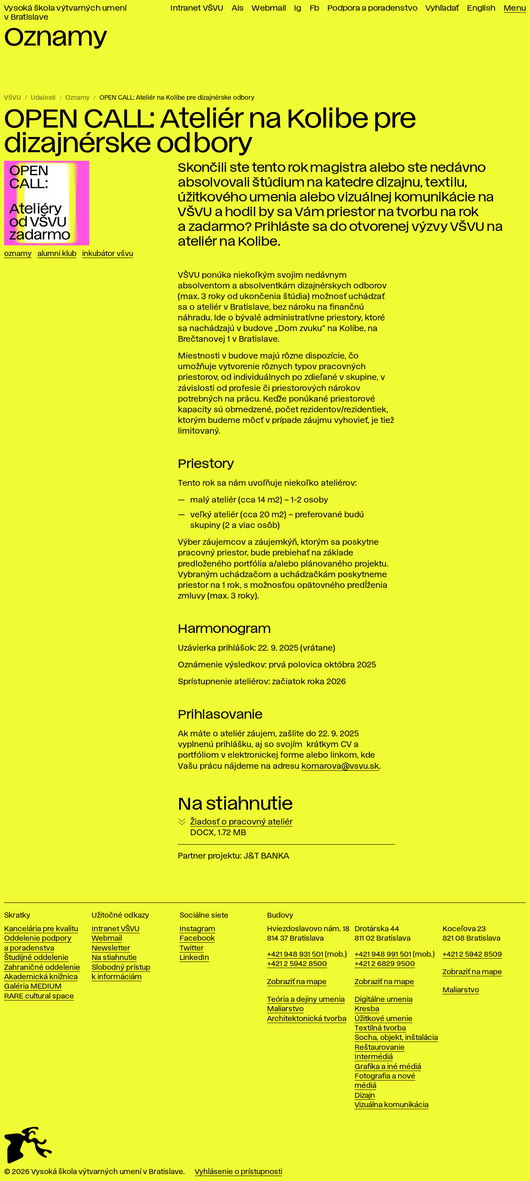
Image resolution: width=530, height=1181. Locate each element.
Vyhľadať (442, 8)
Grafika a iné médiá (388, 1067)
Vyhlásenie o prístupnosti (238, 1172)
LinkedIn (194, 958)
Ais (238, 8)
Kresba (367, 1009)
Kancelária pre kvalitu (41, 929)
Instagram (197, 929)
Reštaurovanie (380, 1047)
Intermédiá (374, 1057)
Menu (515, 8)
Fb (315, 8)
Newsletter (111, 948)
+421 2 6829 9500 (385, 964)
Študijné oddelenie (36, 958)
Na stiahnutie (114, 958)
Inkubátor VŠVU (107, 254)
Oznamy (77, 98)
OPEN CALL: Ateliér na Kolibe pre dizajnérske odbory (176, 98)
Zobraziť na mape (297, 982)
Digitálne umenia (383, 999)
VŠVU (12, 98)
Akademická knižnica (41, 977)
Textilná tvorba (380, 1028)
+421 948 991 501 (383, 954)
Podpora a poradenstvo (372, 8)
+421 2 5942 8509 (472, 954)
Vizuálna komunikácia (392, 1105)
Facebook (197, 938)
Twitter (192, 948)
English (481, 8)
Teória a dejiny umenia (306, 999)
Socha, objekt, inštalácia (396, 1038)
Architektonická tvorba (306, 1019)
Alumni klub (56, 254)
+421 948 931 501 (295, 954)
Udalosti (43, 98)
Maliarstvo (285, 1009)
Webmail (269, 8)
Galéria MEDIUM (33, 986)
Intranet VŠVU (197, 8)
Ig (298, 8)
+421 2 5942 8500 (297, 964)
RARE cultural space (39, 996)
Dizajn (365, 1095)
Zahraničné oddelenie (42, 967)
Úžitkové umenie (383, 1019)
